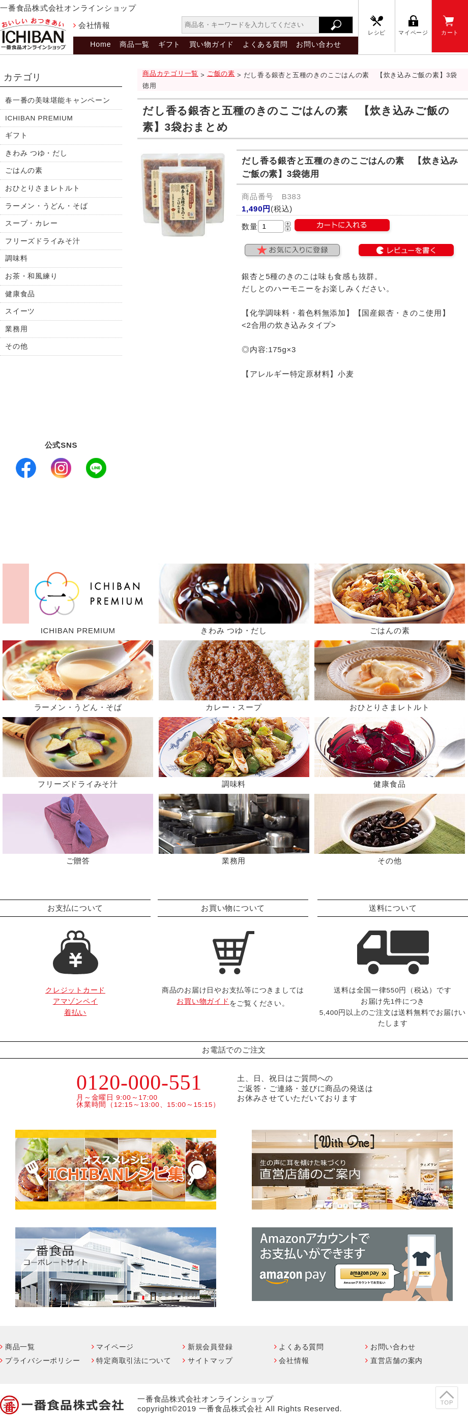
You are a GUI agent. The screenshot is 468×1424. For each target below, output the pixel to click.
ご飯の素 (221, 73)
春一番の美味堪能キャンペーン (57, 100)
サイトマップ (210, 1360)
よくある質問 (265, 44)
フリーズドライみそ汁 (42, 241)
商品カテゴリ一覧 (170, 73)
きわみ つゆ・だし (36, 153)
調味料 (16, 258)
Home (100, 44)
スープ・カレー (31, 223)
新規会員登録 (210, 1347)
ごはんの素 (24, 170)
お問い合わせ (318, 44)
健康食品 (20, 294)
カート (450, 32)
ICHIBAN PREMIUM (39, 118)
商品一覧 (135, 44)
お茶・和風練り (31, 276)
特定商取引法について (133, 1360)
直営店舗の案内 (396, 1360)
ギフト (169, 44)
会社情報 (94, 25)
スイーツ (20, 311)
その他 (16, 346)
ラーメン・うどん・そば (46, 206)
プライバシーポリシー (42, 1360)
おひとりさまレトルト (42, 188)
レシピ (377, 32)
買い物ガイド (212, 44)
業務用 (16, 329)
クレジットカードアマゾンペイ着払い (75, 1001)
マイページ (413, 32)
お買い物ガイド (203, 1001)
